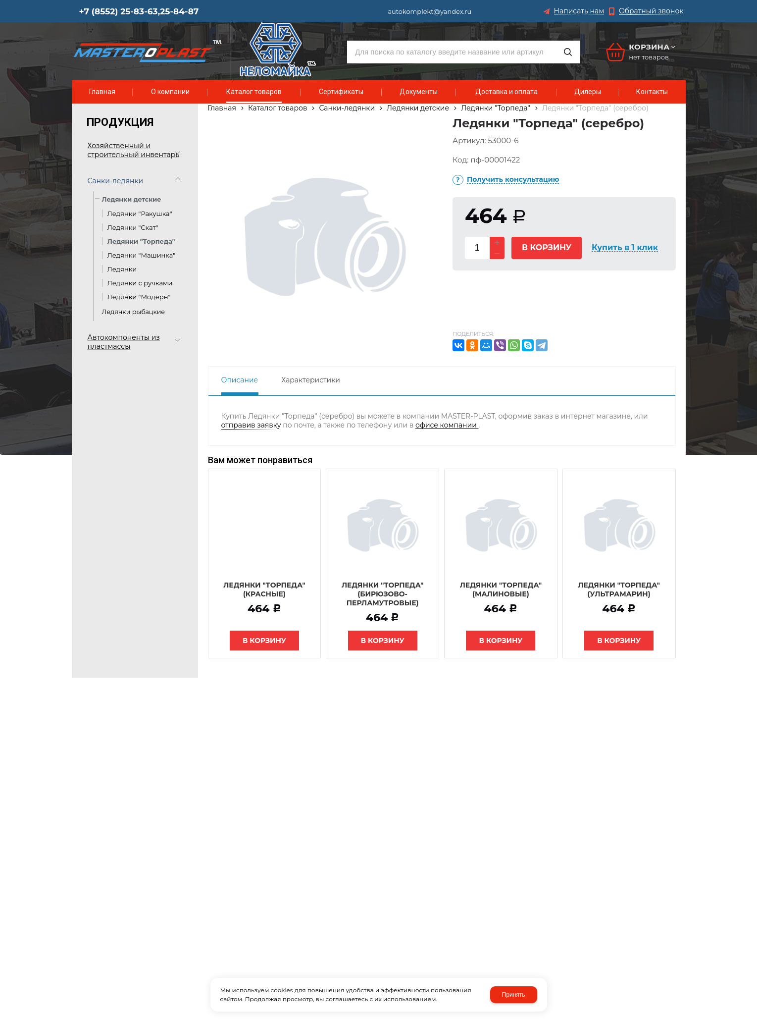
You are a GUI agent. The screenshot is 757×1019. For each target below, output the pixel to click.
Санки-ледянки (347, 108)
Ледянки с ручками (140, 283)
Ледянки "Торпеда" (141, 241)
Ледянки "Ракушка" (139, 213)
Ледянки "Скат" (132, 227)
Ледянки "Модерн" (139, 297)
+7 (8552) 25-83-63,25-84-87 (139, 11)
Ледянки (123, 269)
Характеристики (310, 379)
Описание (239, 379)
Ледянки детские (418, 108)
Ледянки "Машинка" (141, 255)
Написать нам (579, 11)
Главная (222, 108)
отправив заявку (251, 425)
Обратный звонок (651, 11)
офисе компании (446, 425)
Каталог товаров (277, 108)
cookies (282, 990)
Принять (513, 994)
